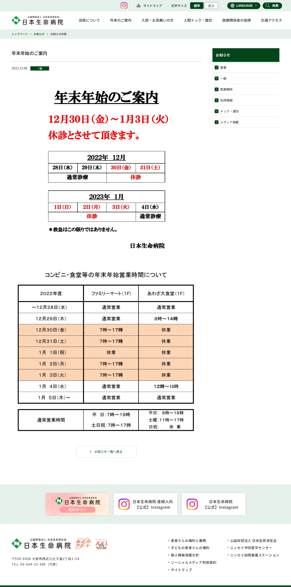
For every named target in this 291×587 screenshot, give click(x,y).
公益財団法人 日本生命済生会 (253, 540)
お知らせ (39, 34)
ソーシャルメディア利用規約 (193, 562)
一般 (223, 78)
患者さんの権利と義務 (188, 540)
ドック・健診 (229, 111)
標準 (197, 6)
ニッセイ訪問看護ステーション (255, 555)
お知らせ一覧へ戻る (108, 451)
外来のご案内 (120, 20)
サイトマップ (152, 5)
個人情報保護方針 (185, 555)
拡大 (211, 6)
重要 (223, 67)
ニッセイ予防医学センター (251, 547)
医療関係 (226, 89)
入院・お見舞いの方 (157, 20)
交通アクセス (271, 20)
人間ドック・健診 (198, 20)
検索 (275, 5)
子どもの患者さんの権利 (190, 547)
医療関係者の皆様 (236, 20)
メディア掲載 (229, 122)
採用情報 (226, 100)
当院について (89, 20)
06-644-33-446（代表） (39, 564)
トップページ (20, 34)
